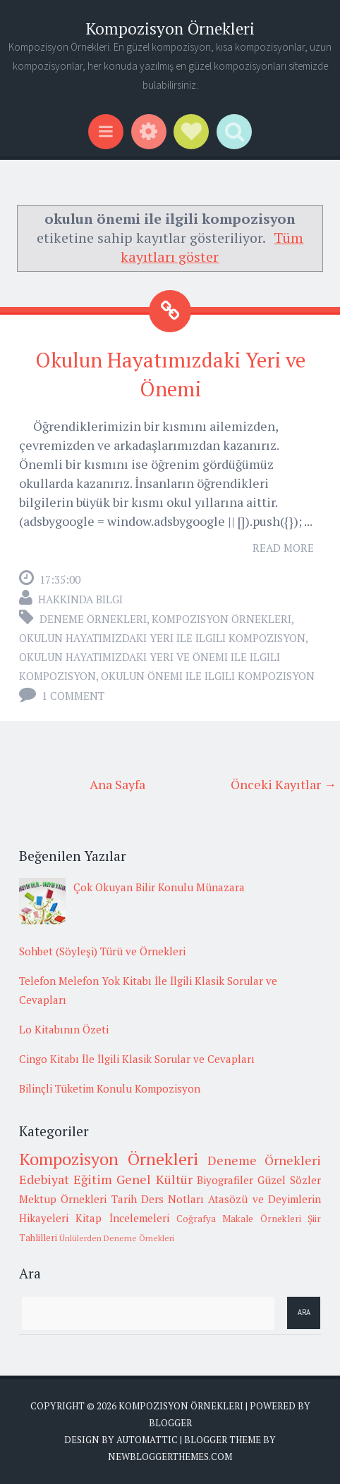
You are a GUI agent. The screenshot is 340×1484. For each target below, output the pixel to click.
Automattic (147, 1439)
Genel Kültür (154, 1179)
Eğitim (92, 1179)
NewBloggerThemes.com (170, 1456)
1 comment (73, 695)
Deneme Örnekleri (93, 619)
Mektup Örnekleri (63, 1199)
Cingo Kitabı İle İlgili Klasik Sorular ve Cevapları (137, 1059)
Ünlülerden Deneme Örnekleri (116, 1238)
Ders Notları (172, 1199)
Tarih (124, 1199)
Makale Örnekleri (261, 1218)
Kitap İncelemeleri (122, 1218)
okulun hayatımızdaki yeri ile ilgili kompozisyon (162, 638)
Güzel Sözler (289, 1180)
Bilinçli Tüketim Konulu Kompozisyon (109, 1088)
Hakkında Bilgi (80, 599)
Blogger (170, 1422)
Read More (283, 548)
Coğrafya (196, 1218)
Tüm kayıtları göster (212, 247)
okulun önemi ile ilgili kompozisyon (208, 676)
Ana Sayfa (117, 784)
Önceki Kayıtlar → (283, 784)
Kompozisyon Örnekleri (170, 28)
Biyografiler (225, 1180)
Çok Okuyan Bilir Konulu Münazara (159, 887)
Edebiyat (44, 1179)
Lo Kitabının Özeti (64, 1029)
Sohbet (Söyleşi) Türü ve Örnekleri (102, 951)
